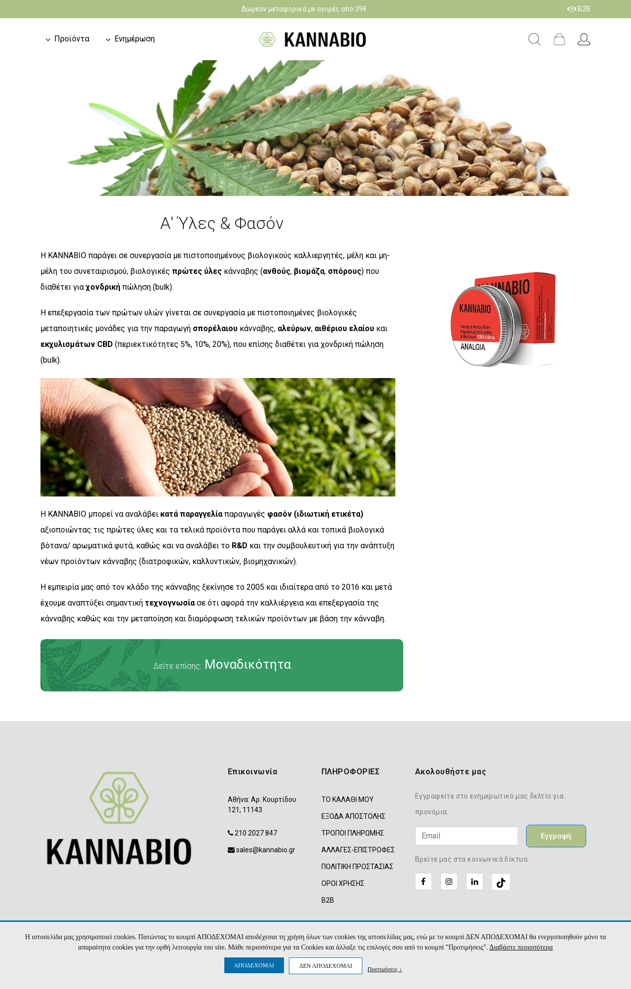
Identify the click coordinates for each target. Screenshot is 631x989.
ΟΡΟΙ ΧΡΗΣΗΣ (342, 883)
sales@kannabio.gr (265, 850)
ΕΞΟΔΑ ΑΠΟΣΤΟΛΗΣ (353, 816)
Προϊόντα (71, 38)
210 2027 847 (256, 833)
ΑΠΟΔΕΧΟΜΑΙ (254, 965)
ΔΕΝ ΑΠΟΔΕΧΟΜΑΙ (325, 965)
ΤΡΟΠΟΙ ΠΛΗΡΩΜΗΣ (352, 833)
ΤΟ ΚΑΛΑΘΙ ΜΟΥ (347, 799)
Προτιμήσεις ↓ (384, 969)
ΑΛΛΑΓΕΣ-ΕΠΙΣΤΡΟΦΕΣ (358, 850)
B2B (579, 9)
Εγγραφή (556, 836)
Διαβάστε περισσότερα (521, 947)
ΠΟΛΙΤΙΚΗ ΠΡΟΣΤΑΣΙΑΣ (357, 867)
